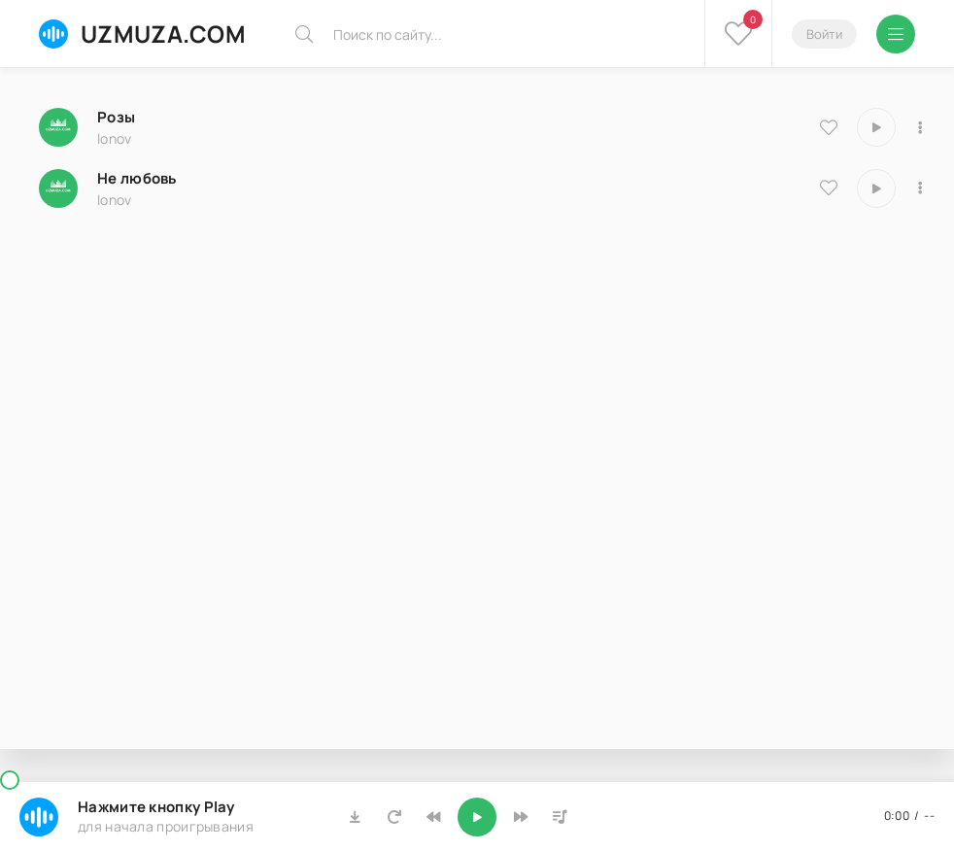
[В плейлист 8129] (920, 188)
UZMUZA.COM (142, 33)
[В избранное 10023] (828, 127)
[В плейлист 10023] (920, 127)
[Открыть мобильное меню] (895, 34)
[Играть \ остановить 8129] (876, 188)
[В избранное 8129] (828, 187)
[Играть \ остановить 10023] (876, 127)
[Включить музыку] (477, 817)
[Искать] (304, 34)
